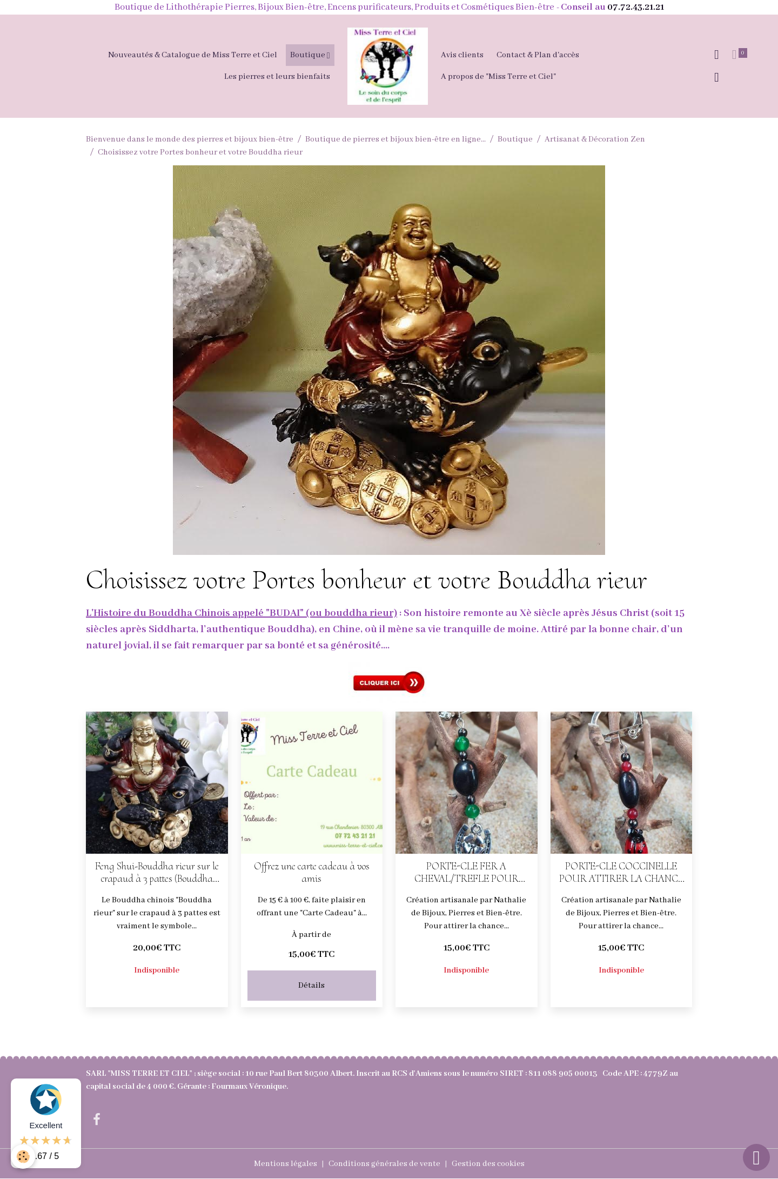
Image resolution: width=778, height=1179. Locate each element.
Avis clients (462, 55)
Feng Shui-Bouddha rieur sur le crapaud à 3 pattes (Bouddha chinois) (157, 872)
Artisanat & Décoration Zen (595, 139)
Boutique (308, 55)
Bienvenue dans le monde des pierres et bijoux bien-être (189, 139)
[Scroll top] (756, 1157)
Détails (311, 985)
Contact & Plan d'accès (538, 55)
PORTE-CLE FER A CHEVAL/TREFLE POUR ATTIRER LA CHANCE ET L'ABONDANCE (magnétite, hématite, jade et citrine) (466, 872)
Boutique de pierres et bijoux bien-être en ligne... (395, 139)
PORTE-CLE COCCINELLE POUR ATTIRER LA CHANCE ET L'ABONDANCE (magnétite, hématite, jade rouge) (621, 872)
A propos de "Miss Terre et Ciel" (498, 77)
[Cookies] (23, 1156)
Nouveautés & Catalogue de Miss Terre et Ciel (192, 55)
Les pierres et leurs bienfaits (277, 77)
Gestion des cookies (488, 1164)
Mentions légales (285, 1164)
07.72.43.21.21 (635, 7)
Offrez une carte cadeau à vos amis (312, 872)
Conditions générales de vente (384, 1164)
